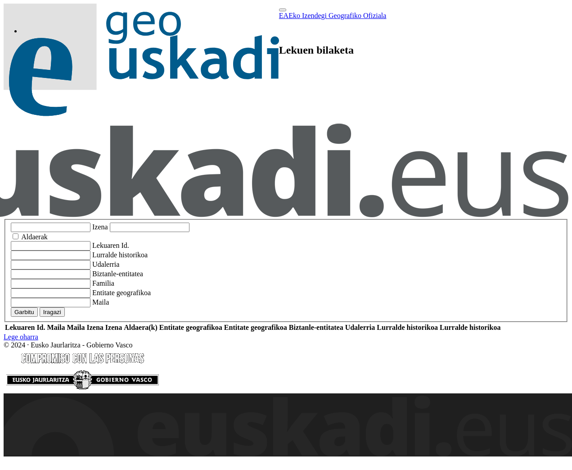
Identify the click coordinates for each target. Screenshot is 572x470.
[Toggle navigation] (282, 10)
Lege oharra (21, 337)
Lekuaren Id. (110, 245)
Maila (100, 302)
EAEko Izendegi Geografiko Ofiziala (333, 15)
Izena (100, 227)
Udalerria (105, 264)
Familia (103, 283)
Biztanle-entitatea (117, 274)
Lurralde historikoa (120, 255)
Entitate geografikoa (121, 293)
